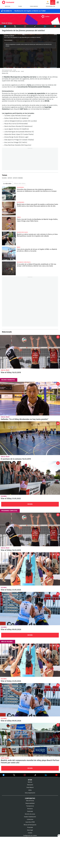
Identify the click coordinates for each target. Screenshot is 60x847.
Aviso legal (30, 830)
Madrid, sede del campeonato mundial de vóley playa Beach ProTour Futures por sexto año (30, 740)
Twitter (13, 26)
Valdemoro (20, 187)
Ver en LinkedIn (45, 775)
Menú (57, 2)
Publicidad (30, 811)
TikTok (32, 26)
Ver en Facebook (3, 775)
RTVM (30, 780)
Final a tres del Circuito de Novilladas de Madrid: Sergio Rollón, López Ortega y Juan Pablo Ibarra (9, 223)
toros (19, 217)
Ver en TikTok (35, 775)
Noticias (7, 6)
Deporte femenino (18, 178)
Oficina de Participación (30, 824)
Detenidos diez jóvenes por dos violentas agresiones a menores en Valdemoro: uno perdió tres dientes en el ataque (9, 193)
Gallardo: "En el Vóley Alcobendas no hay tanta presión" (30, 399)
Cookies (30, 832)
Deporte (10, 178)
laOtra (30, 790)
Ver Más (30, 504)
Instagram (25, 26)
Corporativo (30, 798)
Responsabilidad (30, 803)
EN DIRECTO (8, 11)
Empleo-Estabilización (30, 816)
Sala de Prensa (30, 800)
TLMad (20, 6)
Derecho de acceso (30, 814)
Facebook (4, 26)
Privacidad (30, 827)
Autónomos (20, 202)
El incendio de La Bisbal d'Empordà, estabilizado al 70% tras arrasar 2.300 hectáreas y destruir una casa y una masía (9, 268)
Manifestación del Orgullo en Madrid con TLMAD (30, 11)
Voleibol (4, 178)
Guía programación (30, 792)
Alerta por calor (22, 232)
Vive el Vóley (5, 370)
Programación (50, 6)
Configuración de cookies (30, 835)
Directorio (30, 808)
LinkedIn (45, 26)
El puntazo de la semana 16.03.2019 (30, 438)
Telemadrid (30, 784)
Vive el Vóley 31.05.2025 (30, 478)
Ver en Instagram (24, 775)
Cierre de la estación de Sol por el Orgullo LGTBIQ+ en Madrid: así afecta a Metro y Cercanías (9, 253)
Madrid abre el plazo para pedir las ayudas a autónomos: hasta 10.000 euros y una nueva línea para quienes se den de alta (9, 208)
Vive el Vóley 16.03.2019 (30, 352)
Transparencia (30, 806)
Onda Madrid (34, 6)
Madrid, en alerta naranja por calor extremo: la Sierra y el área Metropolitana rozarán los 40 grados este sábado (9, 238)
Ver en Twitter (14, 775)
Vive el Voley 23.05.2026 (30, 569)
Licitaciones (30, 819)
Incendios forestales (24, 262)
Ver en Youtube (56, 775)
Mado (18, 247)
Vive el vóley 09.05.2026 (30, 609)
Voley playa (5, 758)
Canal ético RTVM (30, 822)
